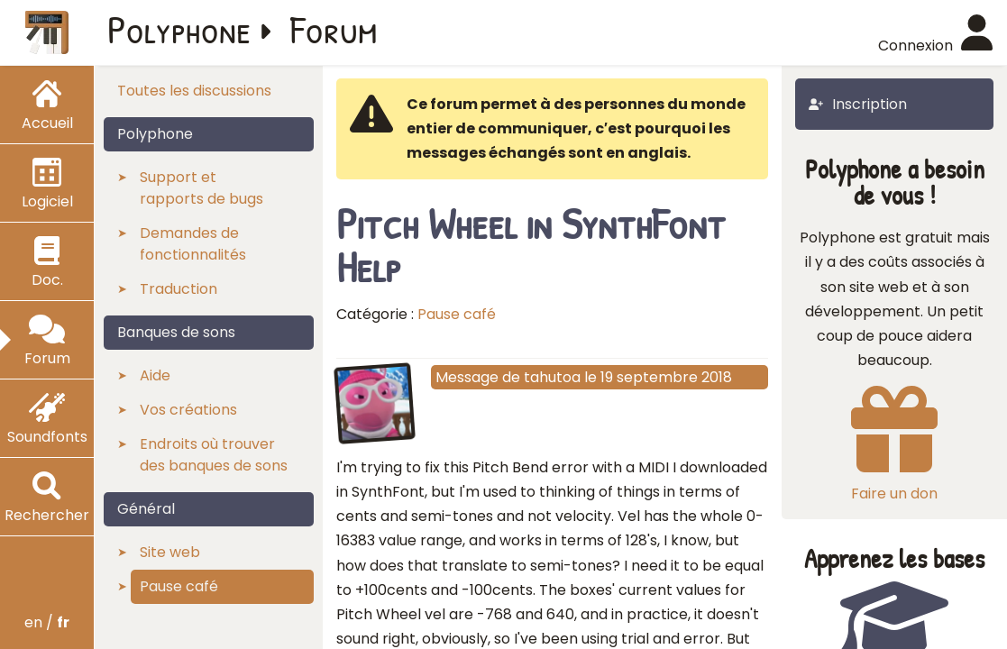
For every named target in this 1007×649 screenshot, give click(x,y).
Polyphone (179, 29)
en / (46, 622)
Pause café (456, 314)
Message (467, 377)
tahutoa (552, 377)
